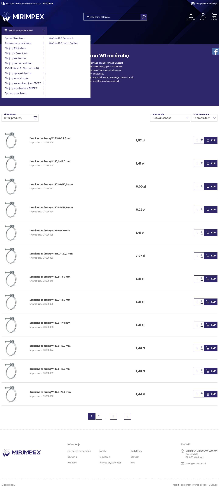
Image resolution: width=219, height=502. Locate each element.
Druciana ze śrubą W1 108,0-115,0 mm (51, 207)
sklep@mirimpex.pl (206, 3)
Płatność (72, 462)
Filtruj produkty (13, 118)
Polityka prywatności (110, 462)
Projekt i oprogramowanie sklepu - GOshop (194, 484)
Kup (213, 140)
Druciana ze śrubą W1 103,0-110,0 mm (51, 184)
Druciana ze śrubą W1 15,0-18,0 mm (50, 346)
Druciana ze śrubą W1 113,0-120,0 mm (51, 253)
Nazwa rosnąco (162, 118)
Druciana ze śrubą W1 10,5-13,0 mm (50, 161)
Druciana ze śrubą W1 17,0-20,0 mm (50, 392)
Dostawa (72, 456)
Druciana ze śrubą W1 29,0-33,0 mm (50, 138)
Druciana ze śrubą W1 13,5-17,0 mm (50, 322)
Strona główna (9, 39)
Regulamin (104, 456)
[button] (201, 142)
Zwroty (102, 451)
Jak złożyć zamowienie (79, 451)
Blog (132, 462)
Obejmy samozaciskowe (33, 39)
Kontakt (134, 456)
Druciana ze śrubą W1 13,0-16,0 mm (50, 299)
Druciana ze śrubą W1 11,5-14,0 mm (50, 230)
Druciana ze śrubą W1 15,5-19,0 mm (50, 369)
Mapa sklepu (8, 484)
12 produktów (202, 118)
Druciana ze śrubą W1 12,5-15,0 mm (50, 276)
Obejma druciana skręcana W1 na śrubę (70, 39)
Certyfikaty (136, 451)
